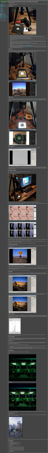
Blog (1, 4)
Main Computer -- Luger (4, 14)
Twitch (2, 9)
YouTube (2, 12)
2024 (11, 2)
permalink (46, 1)
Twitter (2, 10)
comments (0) (43, 1)
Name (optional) (11, 441)
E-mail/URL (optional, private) (13, 443)
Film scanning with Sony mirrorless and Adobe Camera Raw (4, 16)
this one (16, 39)
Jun (9, 2)
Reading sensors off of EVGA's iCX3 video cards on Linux (4, 15)
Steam (2, 11)
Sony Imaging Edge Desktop (27, 43)
